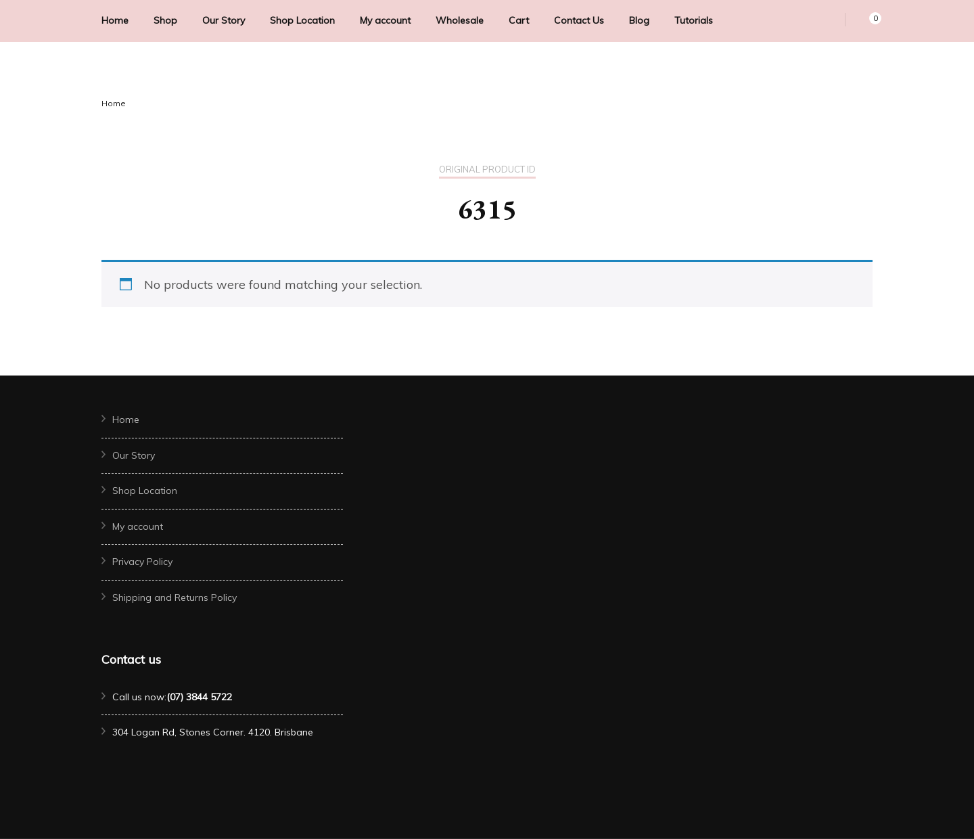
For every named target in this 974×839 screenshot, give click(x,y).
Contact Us (579, 20)
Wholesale (460, 20)
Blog (639, 20)
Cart (519, 20)
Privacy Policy (142, 561)
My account (385, 20)
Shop (165, 20)
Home (115, 20)
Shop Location (302, 20)
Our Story (223, 20)
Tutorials (693, 20)
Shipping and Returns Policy (174, 597)
